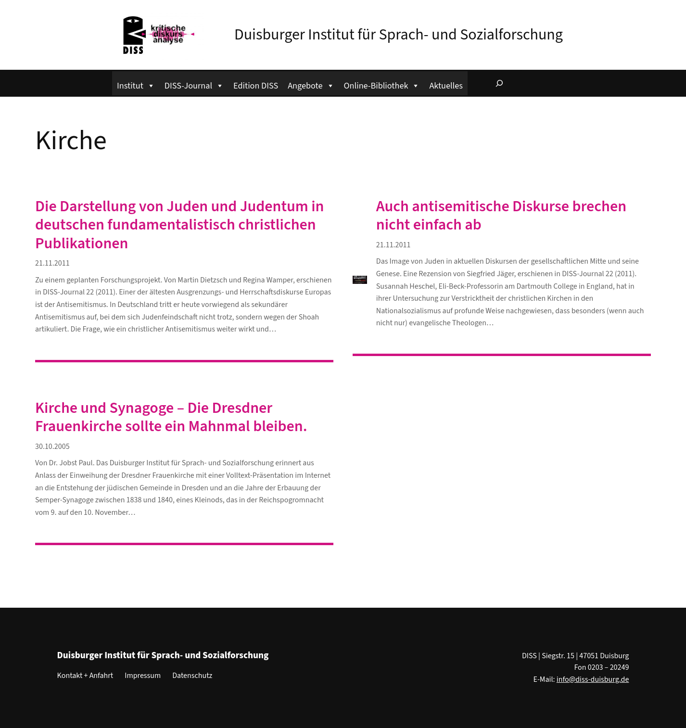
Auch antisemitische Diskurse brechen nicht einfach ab (501, 215)
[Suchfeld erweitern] (499, 83)
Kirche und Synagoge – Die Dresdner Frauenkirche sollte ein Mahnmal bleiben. (171, 417)
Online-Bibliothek (382, 84)
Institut (136, 84)
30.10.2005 (52, 446)
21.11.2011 (52, 263)
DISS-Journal (194, 84)
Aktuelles (445, 85)
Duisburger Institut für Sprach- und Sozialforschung (398, 35)
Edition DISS (255, 85)
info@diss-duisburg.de (593, 679)
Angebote (311, 84)
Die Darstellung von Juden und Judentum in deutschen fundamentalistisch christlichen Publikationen (179, 225)
